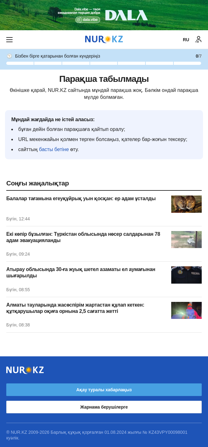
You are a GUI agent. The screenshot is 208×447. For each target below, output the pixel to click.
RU (186, 39)
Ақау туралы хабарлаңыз (104, 389)
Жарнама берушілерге (104, 407)
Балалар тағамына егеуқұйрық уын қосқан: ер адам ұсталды (81, 198)
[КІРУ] (198, 39)
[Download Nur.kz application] (104, 15)
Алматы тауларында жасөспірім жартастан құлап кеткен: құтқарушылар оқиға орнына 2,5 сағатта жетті (75, 308)
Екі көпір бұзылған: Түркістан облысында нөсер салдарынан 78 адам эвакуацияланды (83, 237)
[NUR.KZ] (104, 39)
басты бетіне (54, 149)
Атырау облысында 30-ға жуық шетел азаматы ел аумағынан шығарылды (80, 272)
